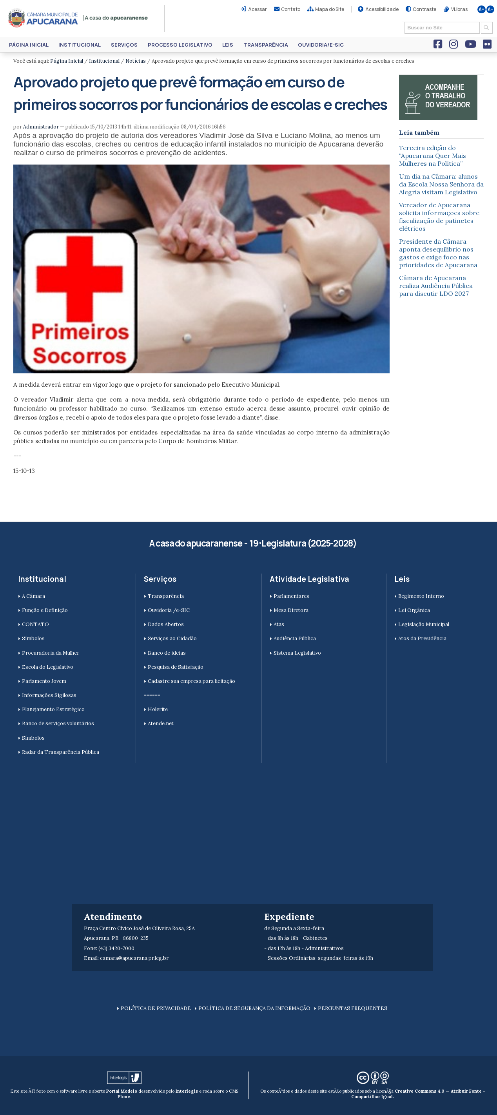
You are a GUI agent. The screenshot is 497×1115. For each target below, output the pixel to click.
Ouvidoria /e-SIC (169, 610)
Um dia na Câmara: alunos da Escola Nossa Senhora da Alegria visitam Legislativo (441, 184)
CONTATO (35, 624)
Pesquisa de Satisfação (175, 667)
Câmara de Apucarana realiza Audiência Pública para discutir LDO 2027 (436, 285)
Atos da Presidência (422, 638)
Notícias (135, 61)
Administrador (41, 126)
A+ (481, 9)
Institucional (79, 44)
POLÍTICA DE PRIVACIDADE (156, 1008)
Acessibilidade (382, 9)
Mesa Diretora (291, 610)
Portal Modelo (121, 1091)
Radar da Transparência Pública (60, 752)
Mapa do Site (329, 9)
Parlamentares (291, 596)
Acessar (257, 9)
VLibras (459, 9)
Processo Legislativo (180, 44)
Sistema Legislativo (297, 653)
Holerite (158, 709)
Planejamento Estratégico (53, 709)
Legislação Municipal (423, 624)
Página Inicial (29, 44)
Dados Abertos (166, 624)
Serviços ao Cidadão (172, 638)
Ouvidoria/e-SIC (321, 44)
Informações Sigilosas (49, 695)
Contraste (424, 9)
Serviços (124, 44)
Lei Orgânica (414, 610)
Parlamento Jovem (44, 681)
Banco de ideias (167, 653)
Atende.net (161, 723)
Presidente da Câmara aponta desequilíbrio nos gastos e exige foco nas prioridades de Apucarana (438, 253)
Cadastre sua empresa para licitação (191, 681)
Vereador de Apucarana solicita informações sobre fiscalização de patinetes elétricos (439, 216)
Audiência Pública (295, 638)
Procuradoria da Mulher (50, 653)
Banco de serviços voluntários (58, 723)
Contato (290, 9)
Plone (124, 1096)
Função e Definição (45, 610)
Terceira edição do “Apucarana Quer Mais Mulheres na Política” (432, 155)
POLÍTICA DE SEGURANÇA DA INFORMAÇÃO (254, 1008)
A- (490, 9)
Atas (279, 624)
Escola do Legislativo (47, 667)
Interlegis (187, 1091)
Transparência (265, 44)
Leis (227, 44)
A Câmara (33, 596)
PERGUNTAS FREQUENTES (352, 1008)
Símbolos (33, 638)
